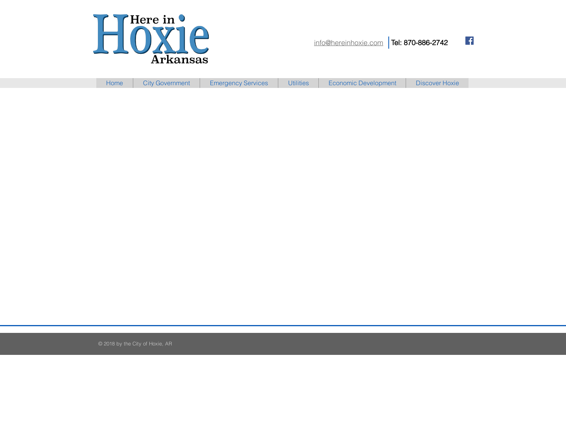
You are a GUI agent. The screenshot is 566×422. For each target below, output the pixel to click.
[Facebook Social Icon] (469, 41)
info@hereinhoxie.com (348, 42)
